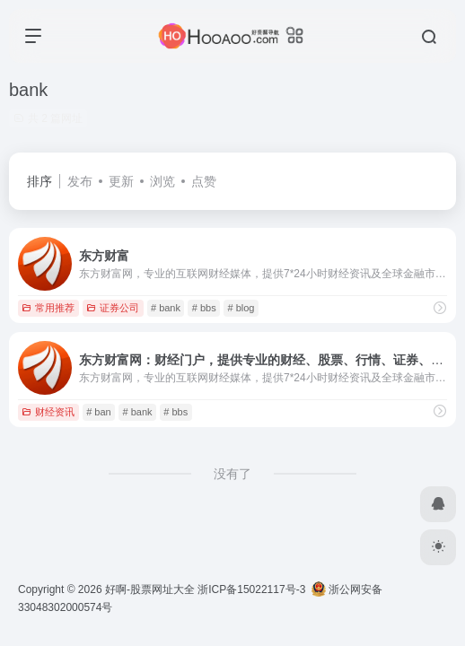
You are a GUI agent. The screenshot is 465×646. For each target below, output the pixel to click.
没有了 (232, 474)
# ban (98, 411)
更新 (121, 181)
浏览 (162, 181)
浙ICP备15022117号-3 (251, 589)
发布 (79, 181)
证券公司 (112, 307)
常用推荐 (48, 307)
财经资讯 (48, 411)
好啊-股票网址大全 (150, 589)
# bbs (204, 307)
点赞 (203, 181)
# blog (240, 307)
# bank (165, 307)
